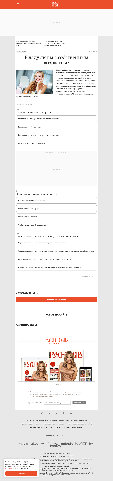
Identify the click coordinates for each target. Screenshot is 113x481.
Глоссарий (83, 420)
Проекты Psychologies (62, 427)
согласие (8, 468)
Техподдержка (76, 427)
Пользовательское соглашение (55, 424)
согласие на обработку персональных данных (54, 392)
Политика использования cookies (80, 424)
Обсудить (93, 51)
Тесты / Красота (21, 51)
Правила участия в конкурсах (31, 424)
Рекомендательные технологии (40, 427)
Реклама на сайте (42, 420)
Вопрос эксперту (71, 420)
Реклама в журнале (57, 420)
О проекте (30, 420)
